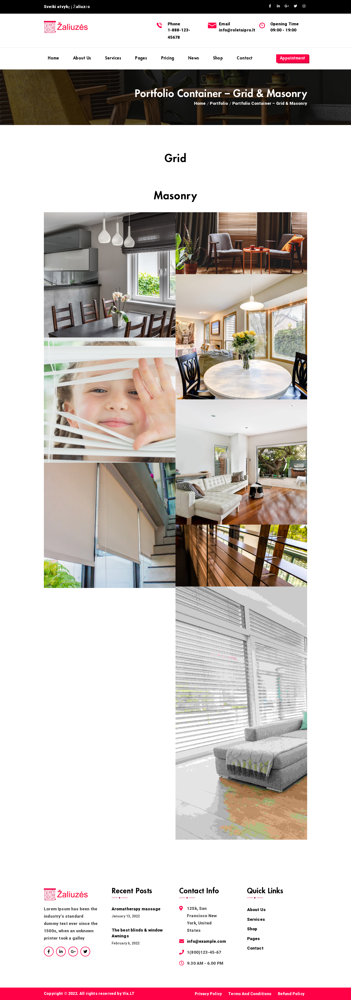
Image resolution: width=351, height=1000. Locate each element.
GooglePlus (287, 6)
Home (200, 103)
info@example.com (206, 941)
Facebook (270, 6)
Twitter (295, 6)
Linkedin (278, 6)
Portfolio (219, 103)
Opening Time (284, 23)
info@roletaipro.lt (237, 30)
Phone (174, 23)
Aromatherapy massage (136, 908)
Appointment (292, 58)
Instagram (304, 6)
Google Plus (73, 951)
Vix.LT (129, 993)
